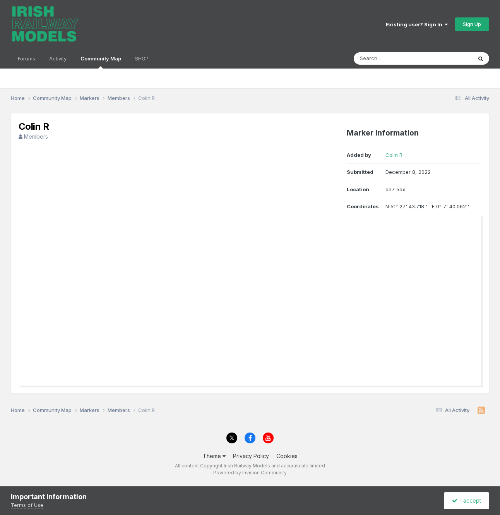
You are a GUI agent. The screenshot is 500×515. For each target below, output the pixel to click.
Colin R (393, 155)
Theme (214, 456)
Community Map (100, 62)
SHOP (142, 58)
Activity (58, 58)
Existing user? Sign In (417, 24)
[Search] (392, 58)
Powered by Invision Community (250, 473)
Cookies (287, 456)
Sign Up (472, 24)
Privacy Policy (251, 456)
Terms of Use (27, 505)
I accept (466, 500)
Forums (26, 58)
